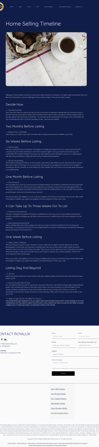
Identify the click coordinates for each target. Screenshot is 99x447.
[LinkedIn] (5, 339)
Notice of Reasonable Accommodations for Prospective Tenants (48, 445)
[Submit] (63, 373)
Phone (54, 342)
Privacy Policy (12, 443)
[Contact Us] (79, 6)
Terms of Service (22, 443)
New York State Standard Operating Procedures (73, 443)
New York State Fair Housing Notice (47, 443)
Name (53, 333)
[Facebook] (1, 339)
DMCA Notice (32, 443)
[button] (20, 6)
